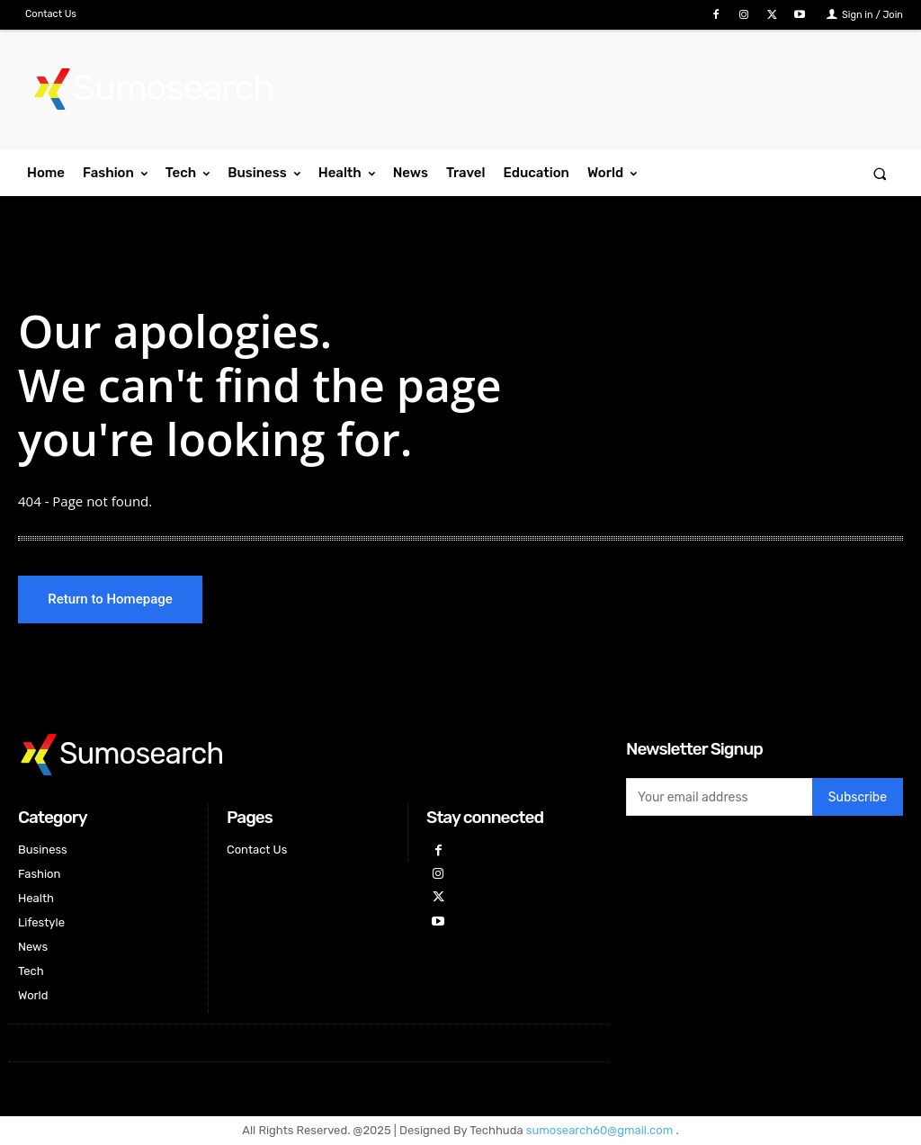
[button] (880, 173)
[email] (719, 799)
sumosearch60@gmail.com (601, 1132)
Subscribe (857, 799)
